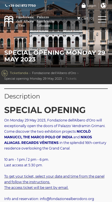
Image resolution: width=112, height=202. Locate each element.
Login (91, 6)
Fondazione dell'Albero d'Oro (54, 73)
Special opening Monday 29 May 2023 (33, 79)
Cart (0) (85, 18)
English (103, 5)
